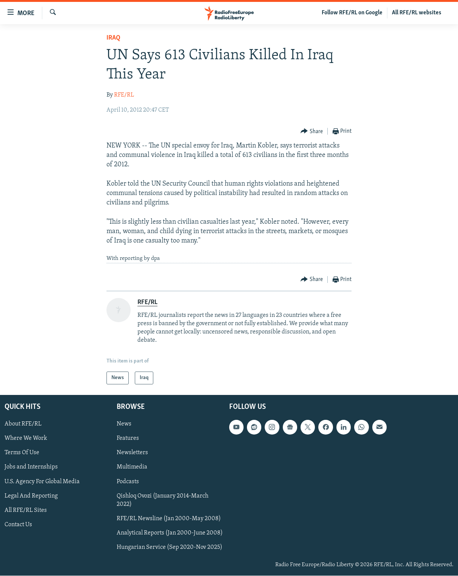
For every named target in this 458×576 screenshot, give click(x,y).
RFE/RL (124, 95)
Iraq (113, 37)
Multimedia (132, 467)
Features (128, 439)
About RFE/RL (23, 424)
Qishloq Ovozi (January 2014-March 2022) (162, 500)
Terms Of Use (22, 453)
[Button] (312, 131)
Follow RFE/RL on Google (352, 13)
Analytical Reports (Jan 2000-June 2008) (170, 533)
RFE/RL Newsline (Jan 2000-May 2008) (169, 519)
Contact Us (18, 525)
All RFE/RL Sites (26, 510)
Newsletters (132, 453)
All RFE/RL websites (416, 13)
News (124, 424)
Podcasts (128, 482)
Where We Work (26, 439)
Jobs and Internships (31, 467)
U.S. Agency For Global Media (42, 482)
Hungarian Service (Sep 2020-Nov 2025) (169, 547)
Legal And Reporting (31, 496)
